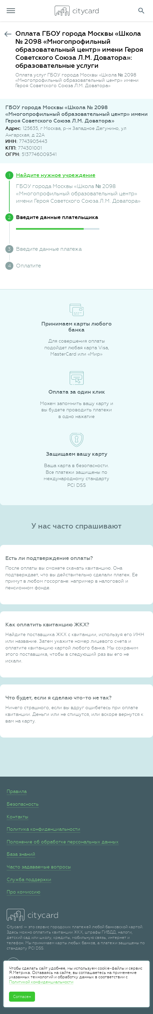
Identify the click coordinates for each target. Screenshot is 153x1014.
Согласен (22, 996)
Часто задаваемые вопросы (39, 866)
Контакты (17, 816)
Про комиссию (23, 891)
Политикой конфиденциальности (41, 982)
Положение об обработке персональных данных (63, 841)
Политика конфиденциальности (43, 829)
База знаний (21, 854)
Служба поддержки (29, 879)
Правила (17, 791)
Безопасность (23, 804)
